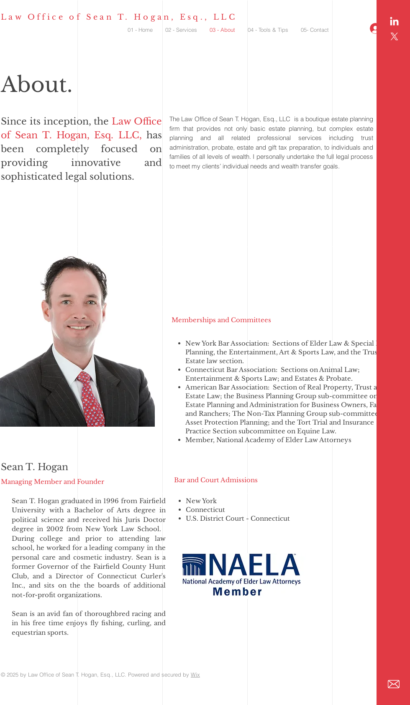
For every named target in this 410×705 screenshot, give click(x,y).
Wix (195, 674)
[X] (394, 36)
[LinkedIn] (394, 22)
